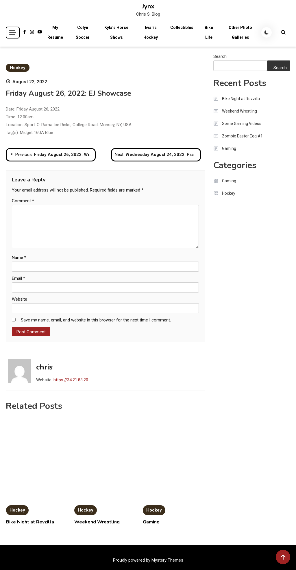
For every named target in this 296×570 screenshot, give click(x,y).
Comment (23, 200)
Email (18, 278)
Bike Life (209, 32)
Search (220, 56)
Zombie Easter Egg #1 (242, 136)
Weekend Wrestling (97, 522)
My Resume (55, 32)
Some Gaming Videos (241, 123)
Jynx (148, 6)
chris (44, 367)
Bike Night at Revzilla (30, 522)
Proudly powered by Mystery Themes (148, 560)
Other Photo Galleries (240, 32)
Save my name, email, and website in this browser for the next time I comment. (96, 320)
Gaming (151, 522)
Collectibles (181, 27)
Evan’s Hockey (150, 32)
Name (19, 257)
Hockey (17, 67)
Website (19, 299)
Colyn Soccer (83, 32)
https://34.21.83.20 (70, 380)
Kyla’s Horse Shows (116, 32)
